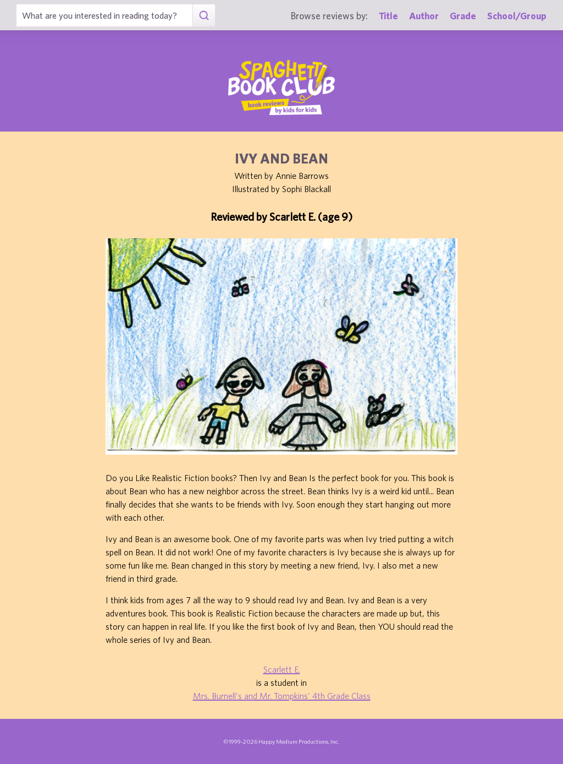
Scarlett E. (281, 669)
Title (388, 15)
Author (424, 15)
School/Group (517, 15)
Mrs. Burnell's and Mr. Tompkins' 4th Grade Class (282, 696)
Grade (463, 15)
